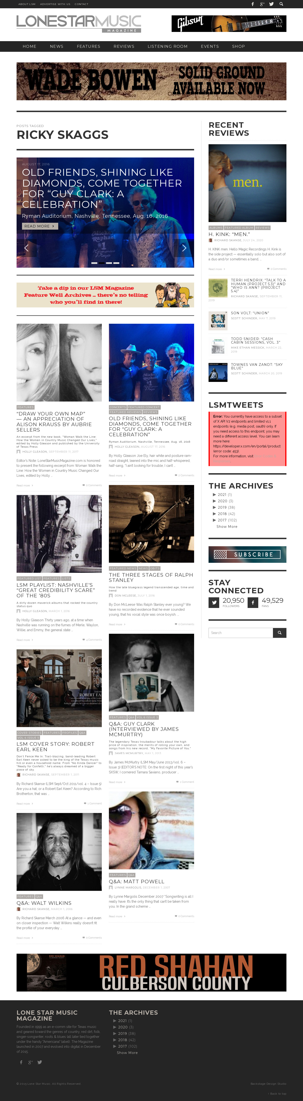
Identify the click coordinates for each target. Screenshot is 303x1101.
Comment (185, 781)
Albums (216, 227)
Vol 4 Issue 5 (28, 737)
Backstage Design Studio (268, 1083)
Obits (155, 568)
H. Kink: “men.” (229, 234)
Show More (227, 526)
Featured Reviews (125, 412)
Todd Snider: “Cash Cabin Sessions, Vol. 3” (256, 341)
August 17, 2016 (153, 446)
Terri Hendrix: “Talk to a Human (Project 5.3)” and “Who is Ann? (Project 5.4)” (258, 285)
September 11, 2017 (64, 451)
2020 (222, 501)
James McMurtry (129, 753)
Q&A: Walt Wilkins (44, 903)
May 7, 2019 (267, 318)
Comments (184, 475)
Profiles (69, 732)
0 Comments (92, 485)
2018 (222, 514)
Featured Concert (144, 407)
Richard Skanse (35, 774)
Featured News (123, 568)
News (143, 568)
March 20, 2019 (270, 373)
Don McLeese (125, 595)
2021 (222, 495)
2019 (222, 507)
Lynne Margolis (128, 887)
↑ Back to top (277, 1093)
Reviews (150, 412)
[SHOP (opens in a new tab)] (238, 46)
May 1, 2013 (153, 753)
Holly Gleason (34, 451)
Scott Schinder (244, 318)
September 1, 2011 (65, 774)
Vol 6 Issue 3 (147, 717)
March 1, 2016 (59, 611)
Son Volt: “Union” (250, 313)
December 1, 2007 (156, 887)
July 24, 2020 (253, 240)
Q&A (131, 717)
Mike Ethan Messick (247, 347)
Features (26, 407)
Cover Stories (29, 732)
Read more (25, 485)
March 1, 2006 (62, 909)
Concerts (118, 407)
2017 (222, 520)
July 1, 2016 (146, 595)
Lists (66, 578)
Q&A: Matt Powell (137, 881)
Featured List (29, 578)
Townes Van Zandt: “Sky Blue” (257, 366)
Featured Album (239, 227)
